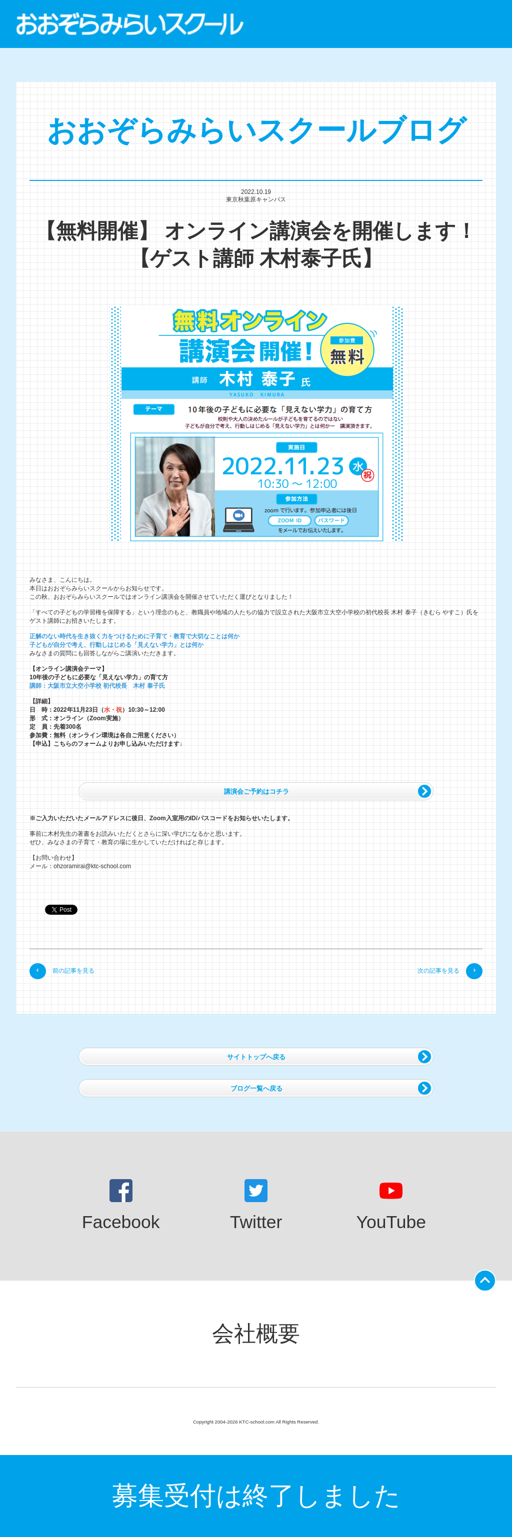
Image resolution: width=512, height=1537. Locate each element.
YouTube (391, 1205)
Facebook (121, 1205)
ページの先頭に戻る (487, 1277)
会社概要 (256, 1333)
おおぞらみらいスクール (130, 23)
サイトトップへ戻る (329, 1056)
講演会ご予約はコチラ (327, 791)
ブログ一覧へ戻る (330, 1088)
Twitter (256, 1205)
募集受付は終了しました (256, 1495)
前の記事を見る (62, 970)
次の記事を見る (450, 970)
